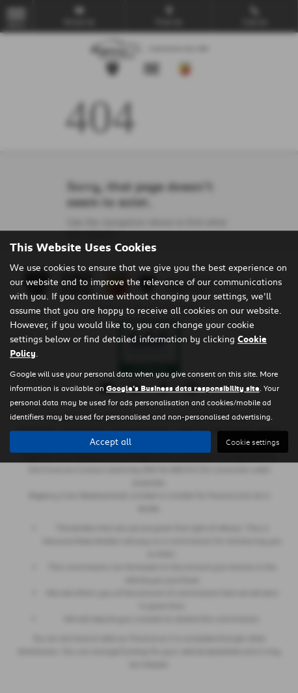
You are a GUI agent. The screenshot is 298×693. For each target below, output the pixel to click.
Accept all (110, 441)
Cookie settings (253, 442)
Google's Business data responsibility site (183, 388)
